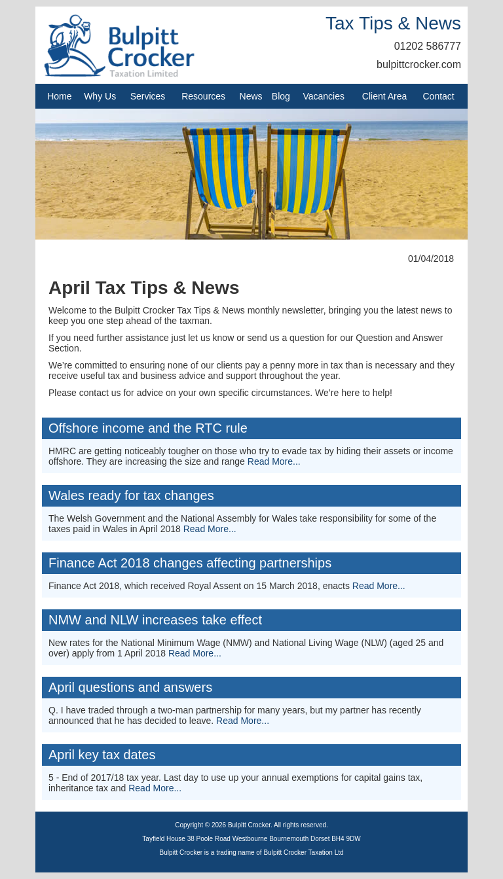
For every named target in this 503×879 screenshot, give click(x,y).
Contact (439, 96)
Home (59, 96)
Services (148, 96)
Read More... (274, 461)
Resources (203, 96)
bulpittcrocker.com (419, 64)
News (251, 96)
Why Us (100, 96)
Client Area (384, 96)
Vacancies (324, 96)
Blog (281, 96)
